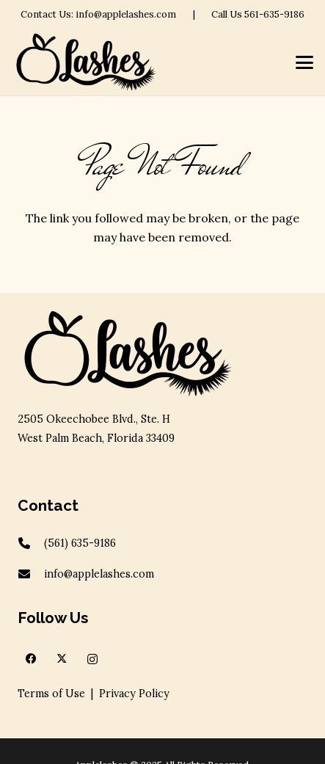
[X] (61, 659)
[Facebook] (31, 659)
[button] (304, 62)
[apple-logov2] (86, 62)
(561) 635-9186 (80, 543)
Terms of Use (51, 693)
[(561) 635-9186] (31, 543)
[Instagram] (92, 659)
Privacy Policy (134, 693)
